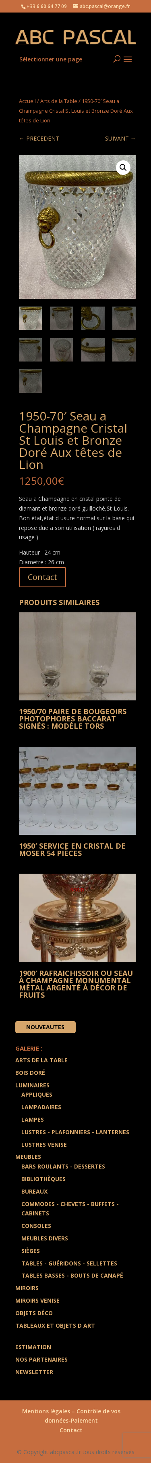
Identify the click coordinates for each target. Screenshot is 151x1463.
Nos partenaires (41, 1359)
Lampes (32, 1119)
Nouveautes (45, 1027)
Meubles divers (44, 1238)
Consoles (36, 1226)
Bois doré (30, 1072)
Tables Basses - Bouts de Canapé (72, 1275)
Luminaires (32, 1085)
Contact (42, 577)
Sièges (30, 1251)
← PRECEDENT (39, 138)
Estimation (33, 1347)
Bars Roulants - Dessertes (63, 1166)
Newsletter (34, 1372)
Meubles (28, 1156)
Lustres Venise (44, 1144)
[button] (123, 167)
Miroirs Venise (37, 1300)
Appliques (36, 1094)
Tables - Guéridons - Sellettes (69, 1263)
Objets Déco (34, 1313)
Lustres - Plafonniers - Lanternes (75, 1132)
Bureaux (34, 1191)
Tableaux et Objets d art (55, 1325)
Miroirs (27, 1288)
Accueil (27, 101)
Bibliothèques (43, 1179)
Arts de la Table (58, 101)
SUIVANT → (120, 138)
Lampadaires (41, 1107)
